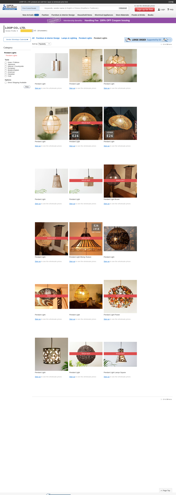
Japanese (10, 64)
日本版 (171, 2)
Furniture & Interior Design (63, 15)
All (33, 38)
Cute (8, 76)
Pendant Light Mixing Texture (80, 257)
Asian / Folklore (12, 62)
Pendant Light (40, 84)
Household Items (84, 15)
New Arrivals (31, 15)
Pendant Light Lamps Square (115, 372)
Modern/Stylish (12, 70)
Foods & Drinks (138, 15)
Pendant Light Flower (112, 315)
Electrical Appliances (104, 15)
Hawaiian (10, 74)
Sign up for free (145, 9)
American (10, 72)
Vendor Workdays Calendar (16, 39)
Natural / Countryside (14, 66)
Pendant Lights (10, 53)
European (10, 68)
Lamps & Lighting (69, 38)
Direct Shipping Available (15, 82)
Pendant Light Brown (112, 199)
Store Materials (122, 15)
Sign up (38, 88)
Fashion (45, 15)
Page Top (166, 490)
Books (150, 15)
